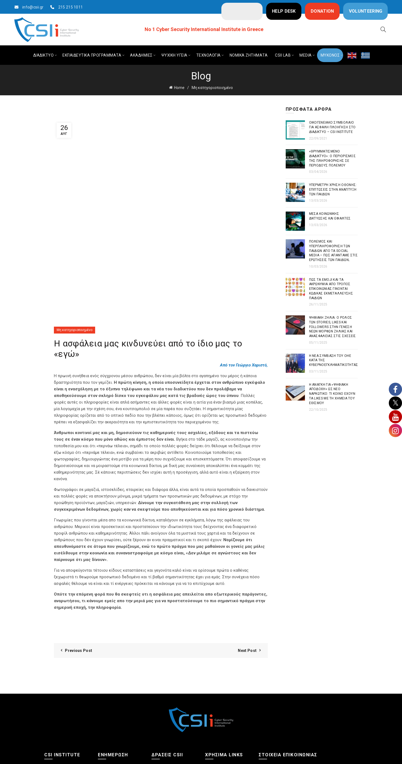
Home (179, 87)
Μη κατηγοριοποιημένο (212, 87)
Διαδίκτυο (107, 698)
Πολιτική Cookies (220, 716)
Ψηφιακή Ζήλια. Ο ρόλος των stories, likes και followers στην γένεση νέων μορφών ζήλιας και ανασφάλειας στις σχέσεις (332, 327)
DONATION (322, 11)
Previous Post (78, 579)
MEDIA (305, 55)
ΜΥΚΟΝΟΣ (330, 55)
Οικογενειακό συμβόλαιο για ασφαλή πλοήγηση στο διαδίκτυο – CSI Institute (332, 127)
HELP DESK (284, 11)
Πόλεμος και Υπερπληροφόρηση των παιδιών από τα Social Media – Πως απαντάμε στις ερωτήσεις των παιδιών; (333, 251)
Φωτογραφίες (57, 709)
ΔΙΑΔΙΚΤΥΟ (43, 55)
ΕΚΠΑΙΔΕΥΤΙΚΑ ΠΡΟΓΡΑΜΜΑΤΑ (91, 55)
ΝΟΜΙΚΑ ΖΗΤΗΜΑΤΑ (249, 55)
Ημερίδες (160, 709)
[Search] (383, 29)
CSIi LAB (283, 55)
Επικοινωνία (55, 720)
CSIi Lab (158, 720)
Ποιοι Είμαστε (56, 698)
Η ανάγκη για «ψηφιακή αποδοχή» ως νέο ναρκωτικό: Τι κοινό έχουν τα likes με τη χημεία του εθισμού (332, 394)
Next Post (247, 579)
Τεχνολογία (108, 720)
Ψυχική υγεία (110, 709)
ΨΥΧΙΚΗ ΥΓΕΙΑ (174, 55)
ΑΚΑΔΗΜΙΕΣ (141, 55)
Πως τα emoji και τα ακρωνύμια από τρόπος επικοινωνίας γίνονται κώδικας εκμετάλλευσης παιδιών (331, 289)
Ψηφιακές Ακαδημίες (171, 698)
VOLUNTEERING (365, 11)
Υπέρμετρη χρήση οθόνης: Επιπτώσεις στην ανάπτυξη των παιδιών (333, 189)
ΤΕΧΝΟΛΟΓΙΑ (208, 55)
